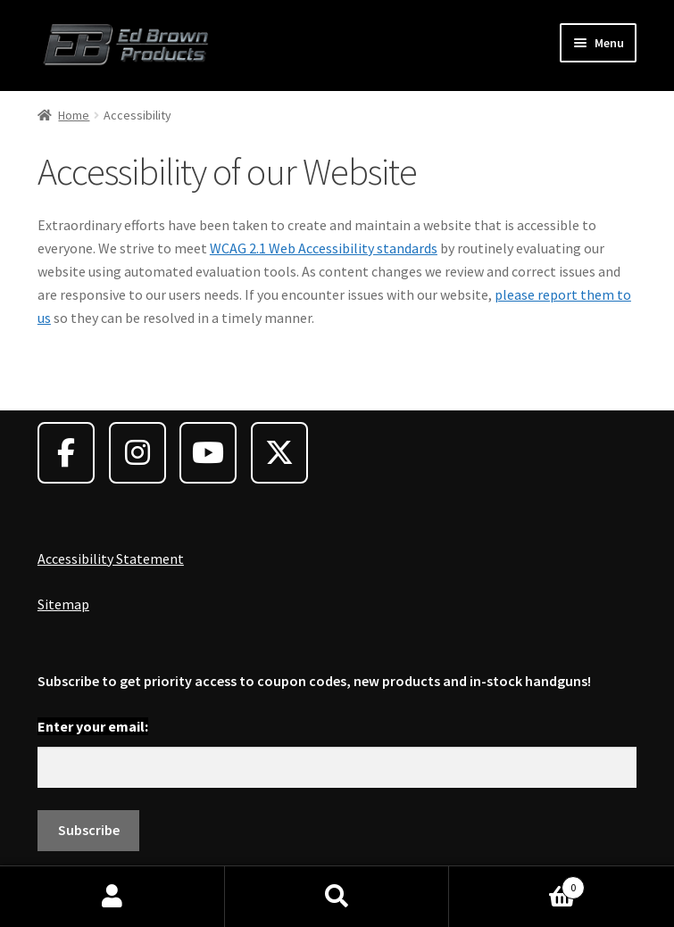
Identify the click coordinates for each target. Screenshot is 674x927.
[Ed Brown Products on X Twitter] (279, 453)
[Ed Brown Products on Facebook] (66, 453)
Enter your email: (92, 726)
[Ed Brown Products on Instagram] (137, 453)
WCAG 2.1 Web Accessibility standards (323, 248)
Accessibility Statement (110, 558)
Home (73, 115)
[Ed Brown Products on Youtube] (208, 453)
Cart (517, 883)
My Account (112, 896)
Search (337, 896)
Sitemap (63, 604)
